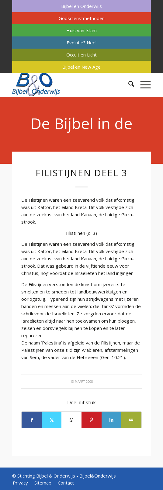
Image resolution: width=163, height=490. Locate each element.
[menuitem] (81, 6)
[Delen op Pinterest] (92, 420)
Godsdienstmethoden (82, 18)
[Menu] (142, 85)
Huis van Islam (81, 30)
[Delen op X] (52, 420)
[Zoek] (128, 85)
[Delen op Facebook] (32, 420)
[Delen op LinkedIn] (112, 420)
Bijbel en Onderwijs (81, 6)
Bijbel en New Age (81, 67)
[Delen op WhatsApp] (71, 420)
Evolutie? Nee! (81, 42)
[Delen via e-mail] (131, 420)
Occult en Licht (81, 55)
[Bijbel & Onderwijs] (67, 85)
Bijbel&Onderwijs (97, 476)
